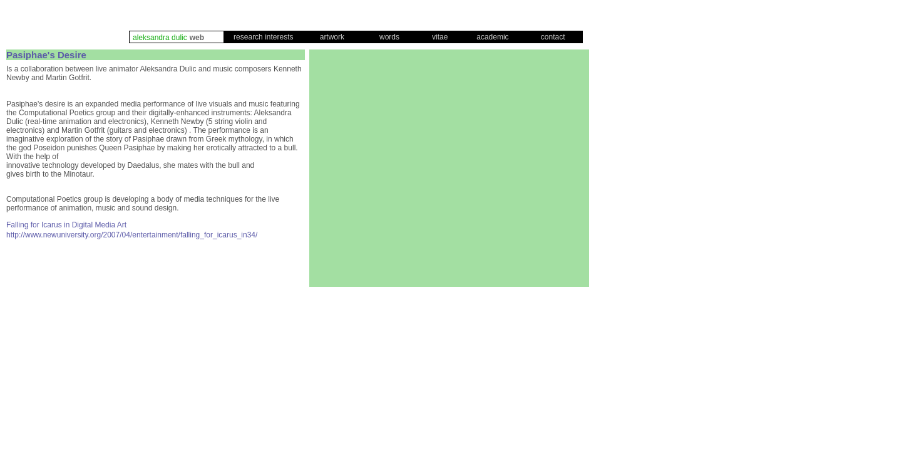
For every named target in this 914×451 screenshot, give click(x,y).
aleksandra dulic (160, 37)
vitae (440, 37)
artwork (332, 37)
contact (553, 37)
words (389, 37)
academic (492, 37)
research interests (263, 37)
